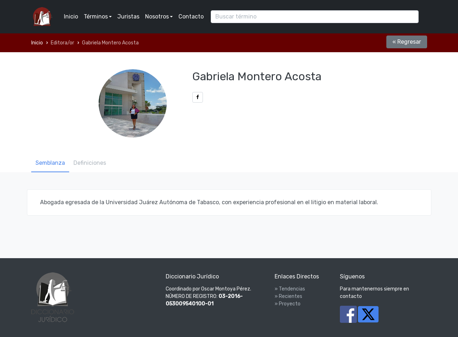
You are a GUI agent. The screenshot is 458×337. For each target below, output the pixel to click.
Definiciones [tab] (89, 162)
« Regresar (406, 41)
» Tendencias (290, 289)
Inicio (71, 16)
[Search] (314, 16)
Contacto (191, 16)
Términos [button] (96, 16)
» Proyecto (287, 304)
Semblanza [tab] (50, 162)
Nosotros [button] (157, 16)
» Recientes (288, 296)
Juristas (128, 16)
